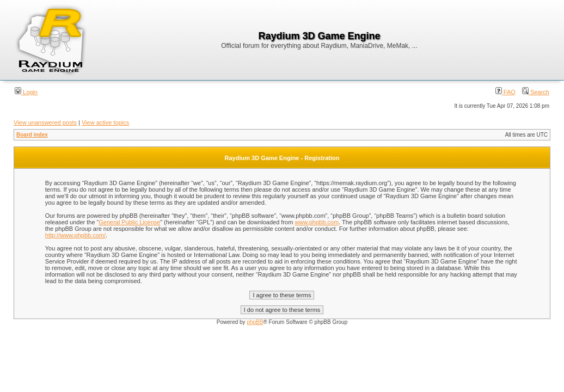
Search (535, 92)
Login (26, 92)
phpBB (255, 322)
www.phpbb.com (317, 222)
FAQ (505, 92)
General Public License (129, 222)
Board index (32, 135)
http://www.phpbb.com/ (75, 235)
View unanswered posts (45, 122)
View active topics (105, 122)
